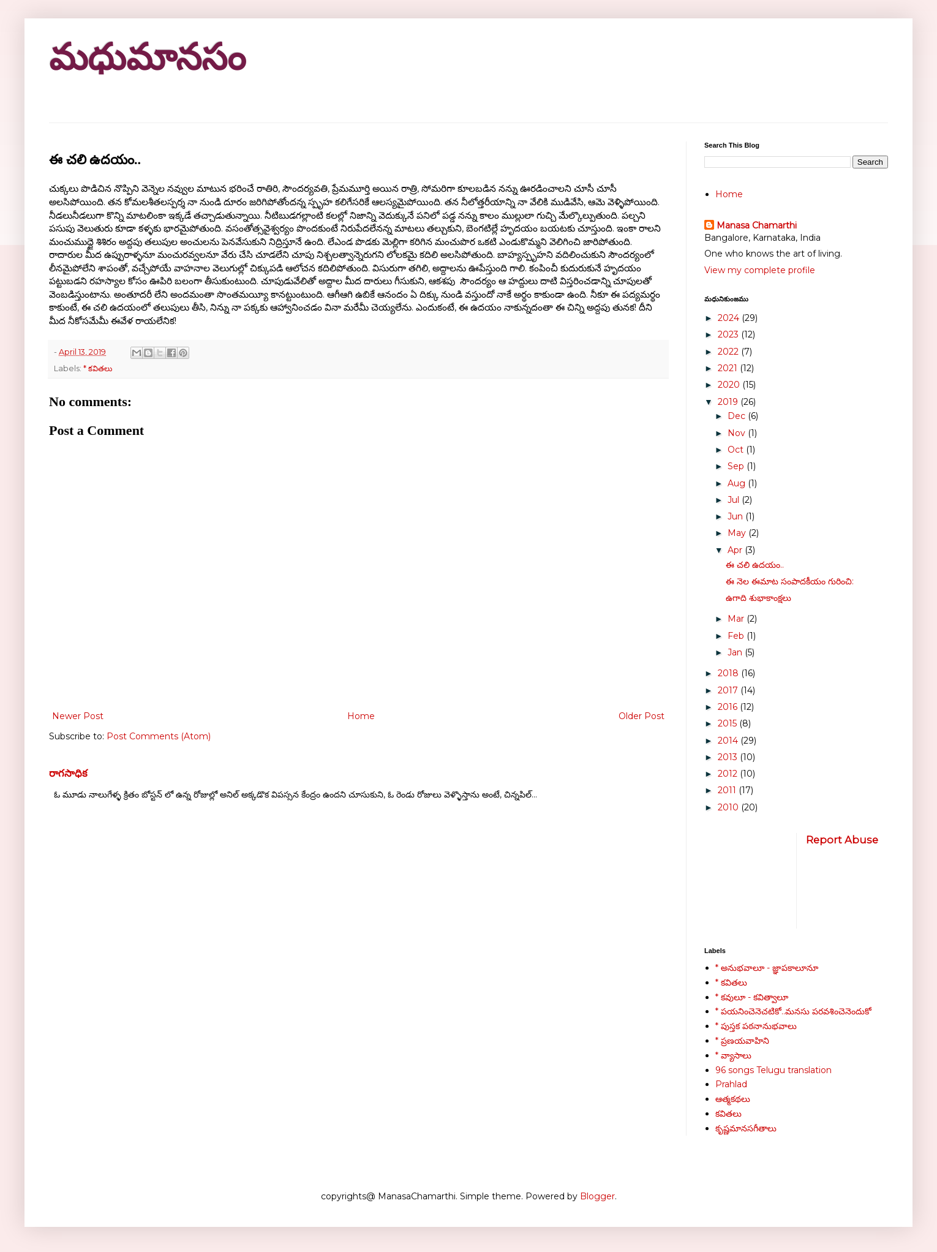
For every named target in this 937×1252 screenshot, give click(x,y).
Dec (738, 415)
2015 (728, 723)
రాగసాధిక (68, 773)
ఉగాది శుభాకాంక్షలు (758, 597)
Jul (735, 499)
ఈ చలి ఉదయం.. (755, 564)
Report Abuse (842, 840)
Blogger (597, 1196)
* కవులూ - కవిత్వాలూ (751, 997)
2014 (729, 740)
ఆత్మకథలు (732, 1098)
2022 (729, 351)
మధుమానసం (147, 57)
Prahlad (731, 1084)
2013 (729, 757)
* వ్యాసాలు (733, 1055)
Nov (738, 433)
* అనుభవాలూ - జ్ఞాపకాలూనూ (766, 967)
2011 (728, 790)
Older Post (641, 716)
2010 (729, 807)
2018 (729, 673)
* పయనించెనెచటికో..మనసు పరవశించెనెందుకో (793, 1011)
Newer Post (77, 716)
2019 (729, 401)
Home (361, 716)
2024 (730, 317)
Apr (736, 550)
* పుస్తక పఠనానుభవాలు (756, 1025)
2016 (729, 706)
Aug (738, 483)
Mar (737, 618)
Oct (737, 449)
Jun (736, 516)
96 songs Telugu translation (773, 1070)
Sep (737, 466)
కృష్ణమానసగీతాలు (746, 1128)
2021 (729, 368)
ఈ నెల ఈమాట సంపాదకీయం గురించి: (790, 581)
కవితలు (728, 1113)
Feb (737, 635)
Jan (736, 652)
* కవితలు (97, 368)
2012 (729, 773)
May (738, 532)
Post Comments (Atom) (159, 736)
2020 (730, 384)
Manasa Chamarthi (757, 225)
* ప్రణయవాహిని (742, 1040)
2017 (729, 690)
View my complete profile (759, 270)
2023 (729, 334)
